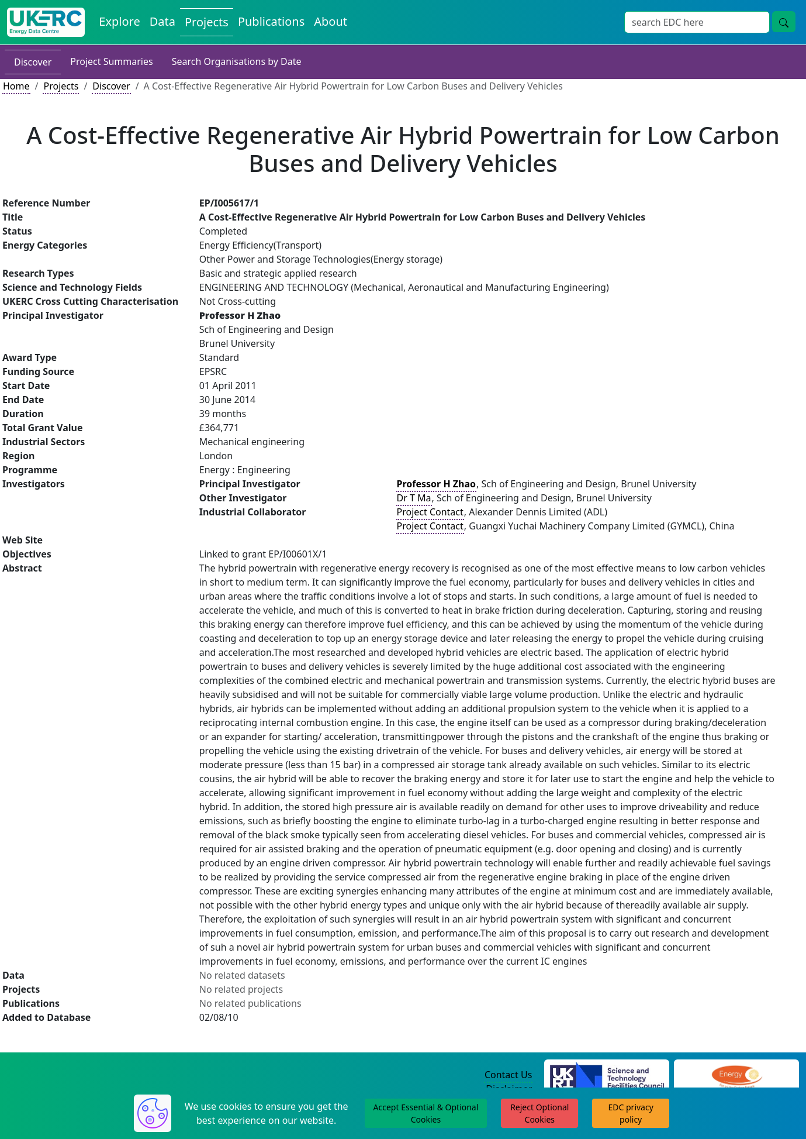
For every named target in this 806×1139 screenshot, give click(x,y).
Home (16, 86)
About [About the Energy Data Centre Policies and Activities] (330, 21)
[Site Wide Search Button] (783, 21)
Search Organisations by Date (237, 61)
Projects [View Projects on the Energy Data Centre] (207, 22)
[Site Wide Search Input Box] (697, 22)
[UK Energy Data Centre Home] (46, 22)
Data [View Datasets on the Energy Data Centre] (162, 21)
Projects (60, 86)
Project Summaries (111, 61)
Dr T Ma (414, 497)
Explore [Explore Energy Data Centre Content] (119, 21)
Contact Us (508, 1074)
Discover (32, 62)
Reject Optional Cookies (539, 1113)
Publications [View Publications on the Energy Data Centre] (271, 21)
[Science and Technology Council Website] (607, 1075)
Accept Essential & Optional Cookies (426, 1113)
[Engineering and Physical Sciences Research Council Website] (736, 1075)
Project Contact (430, 511)
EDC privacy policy (630, 1113)
